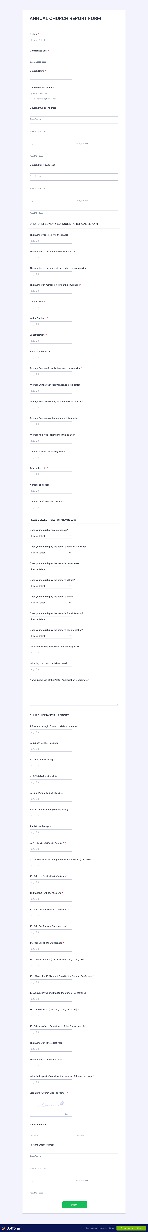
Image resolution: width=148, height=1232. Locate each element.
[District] (51, 40)
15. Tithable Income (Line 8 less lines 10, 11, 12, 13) (57, 959)
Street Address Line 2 (38, 131)
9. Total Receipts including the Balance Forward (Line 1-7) (60, 859)
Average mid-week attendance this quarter (52, 434)
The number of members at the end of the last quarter (58, 268)
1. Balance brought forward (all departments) (54, 726)
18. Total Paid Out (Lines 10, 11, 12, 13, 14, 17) (54, 1009)
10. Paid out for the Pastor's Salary (48, 876)
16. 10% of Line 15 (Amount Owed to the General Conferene (62, 976)
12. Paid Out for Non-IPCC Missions (49, 909)
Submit (74, 1204)
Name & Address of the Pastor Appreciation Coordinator (59, 680)
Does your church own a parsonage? (49, 530)
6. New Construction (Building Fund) (49, 809)
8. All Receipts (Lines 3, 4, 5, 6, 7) (48, 843)
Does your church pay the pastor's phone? (52, 596)
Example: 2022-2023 (38, 62)
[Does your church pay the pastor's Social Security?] (51, 619)
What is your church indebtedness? (48, 663)
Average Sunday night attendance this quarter (54, 418)
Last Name (80, 1136)
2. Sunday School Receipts (44, 743)
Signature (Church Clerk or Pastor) (49, 1092)
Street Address (35, 119)
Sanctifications (38, 334)
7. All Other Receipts (40, 826)
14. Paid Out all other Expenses (47, 942)
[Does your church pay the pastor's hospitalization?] (51, 636)
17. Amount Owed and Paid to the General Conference (59, 992)
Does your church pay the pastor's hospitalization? (56, 630)
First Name (34, 1136)
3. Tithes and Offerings (42, 759)
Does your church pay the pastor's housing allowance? (58, 546)
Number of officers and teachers (48, 501)
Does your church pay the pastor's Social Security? (56, 613)
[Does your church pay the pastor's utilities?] (51, 586)
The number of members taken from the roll (52, 251)
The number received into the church (49, 234)
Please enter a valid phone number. (43, 99)
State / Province (82, 144)
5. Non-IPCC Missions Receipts (46, 793)
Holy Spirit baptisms (41, 351)
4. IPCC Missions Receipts (43, 776)
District (34, 34)
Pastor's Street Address (42, 1144)
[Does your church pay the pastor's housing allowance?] (51, 552)
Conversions (37, 301)
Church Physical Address (43, 107)
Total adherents (39, 468)
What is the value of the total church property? (54, 646)
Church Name (38, 71)
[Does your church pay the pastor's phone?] (51, 602)
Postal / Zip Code (36, 156)
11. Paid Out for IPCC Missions (46, 892)
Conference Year (39, 50)
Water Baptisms (39, 318)
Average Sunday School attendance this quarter (56, 368)
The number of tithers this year (46, 1059)
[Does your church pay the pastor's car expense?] (51, 569)
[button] (51, 1104)
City (31, 144)
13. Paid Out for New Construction (48, 926)
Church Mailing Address (42, 164)
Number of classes (39, 484)
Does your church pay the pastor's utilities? (52, 580)
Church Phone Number (42, 87)
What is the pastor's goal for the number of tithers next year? (62, 1076)
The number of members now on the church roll (55, 284)
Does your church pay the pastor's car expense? (55, 563)
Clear (67, 1114)
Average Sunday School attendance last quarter (55, 384)
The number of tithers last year (46, 1042)
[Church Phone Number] (51, 93)
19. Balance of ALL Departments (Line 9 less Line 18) (58, 1026)
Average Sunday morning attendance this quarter (56, 401)
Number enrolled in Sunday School (49, 451)
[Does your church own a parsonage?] (51, 536)
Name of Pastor (38, 1124)
